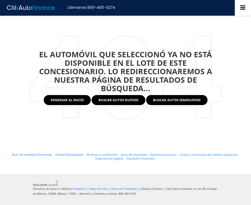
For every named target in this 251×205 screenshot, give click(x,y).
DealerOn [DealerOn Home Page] (80, 189)
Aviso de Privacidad (124, 189)
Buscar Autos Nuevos (118, 100)
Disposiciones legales (109, 158)
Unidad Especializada (69, 154)
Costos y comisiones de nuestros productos (209, 154)
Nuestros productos (163, 154)
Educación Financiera (141, 158)
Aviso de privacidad (134, 154)
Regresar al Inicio (67, 100)
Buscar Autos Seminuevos (177, 100)
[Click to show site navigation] (243, 8)
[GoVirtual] (46, 183)
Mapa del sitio (98, 189)
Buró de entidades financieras (32, 154)
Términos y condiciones (102, 154)
